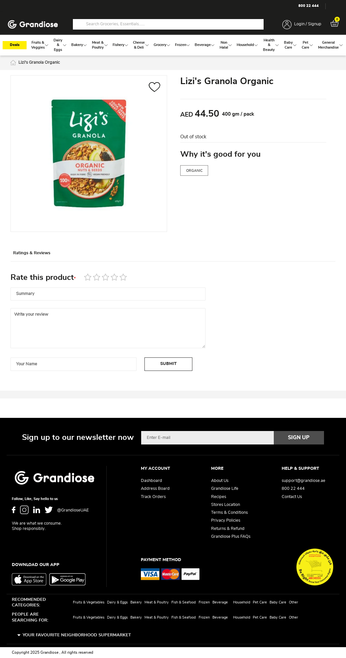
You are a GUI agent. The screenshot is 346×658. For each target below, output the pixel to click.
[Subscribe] (299, 437)
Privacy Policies (225, 521)
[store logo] (33, 25)
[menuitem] (38, 47)
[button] (154, 90)
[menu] (173, 46)
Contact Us (292, 497)
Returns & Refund (228, 529)
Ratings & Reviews (40, 256)
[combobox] (168, 24)
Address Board (155, 489)
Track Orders (153, 497)
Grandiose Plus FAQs (230, 536)
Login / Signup (307, 24)
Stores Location (225, 505)
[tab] (40, 256)
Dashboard (151, 481)
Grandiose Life (224, 489)
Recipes (218, 497)
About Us (219, 481)
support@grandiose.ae (303, 481)
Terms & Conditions (229, 513)
